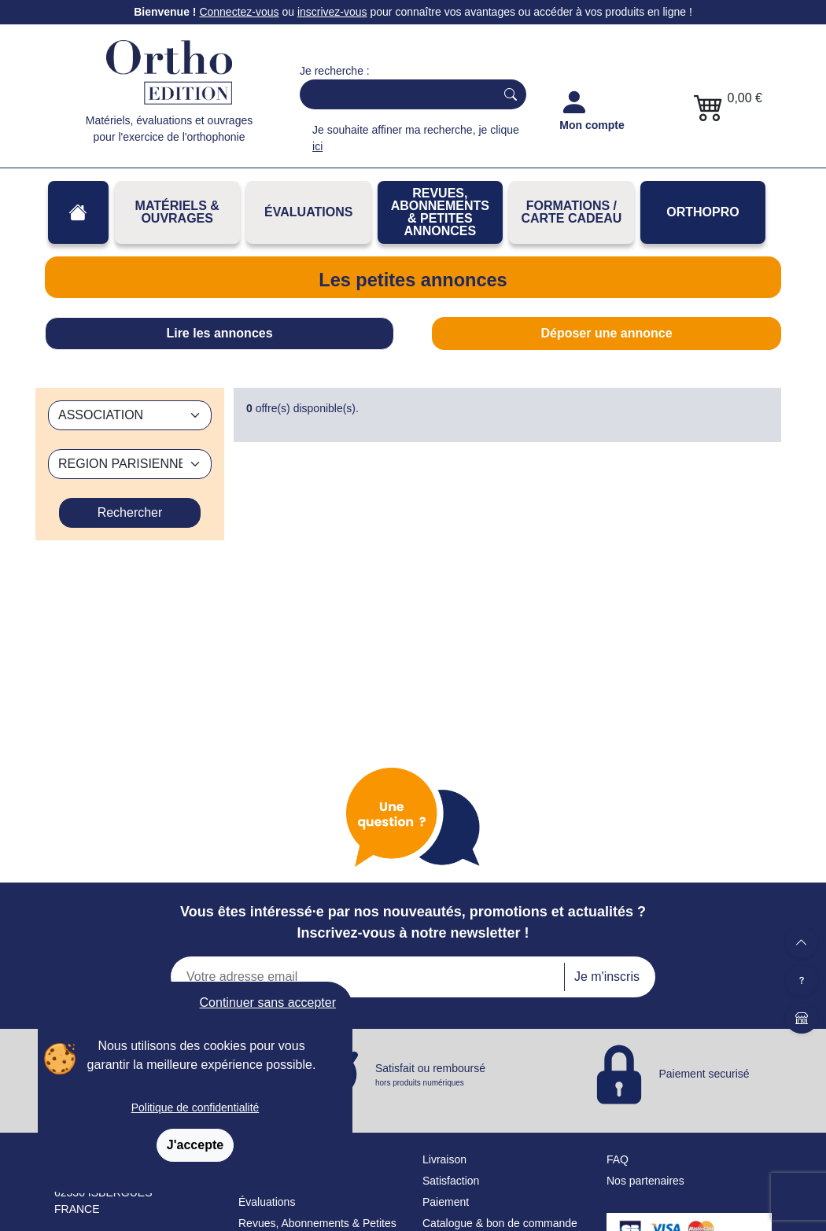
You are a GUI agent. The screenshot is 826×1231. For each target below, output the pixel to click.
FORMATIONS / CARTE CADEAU (571, 212)
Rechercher (130, 512)
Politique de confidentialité (195, 1107)
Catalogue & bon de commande (499, 1223)
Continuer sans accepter (268, 1002)
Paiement (445, 1202)
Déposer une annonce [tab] (606, 333)
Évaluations (308, 212)
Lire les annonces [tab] (219, 333)
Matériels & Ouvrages (177, 212)
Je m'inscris (607, 976)
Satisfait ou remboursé (430, 1075)
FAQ (618, 1159)
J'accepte (195, 1145)
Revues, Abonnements (293, 1223)
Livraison (444, 1159)
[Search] (394, 94)
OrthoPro (702, 212)
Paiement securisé (703, 1073)
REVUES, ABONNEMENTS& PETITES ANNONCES (440, 212)
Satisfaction (450, 1180)
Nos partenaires (645, 1180)
